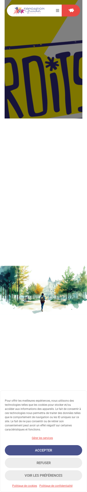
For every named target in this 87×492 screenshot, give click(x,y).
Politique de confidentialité (55, 485)
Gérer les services (42, 438)
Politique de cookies (24, 485)
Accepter (43, 450)
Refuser (44, 463)
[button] (57, 10)
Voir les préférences (43, 475)
